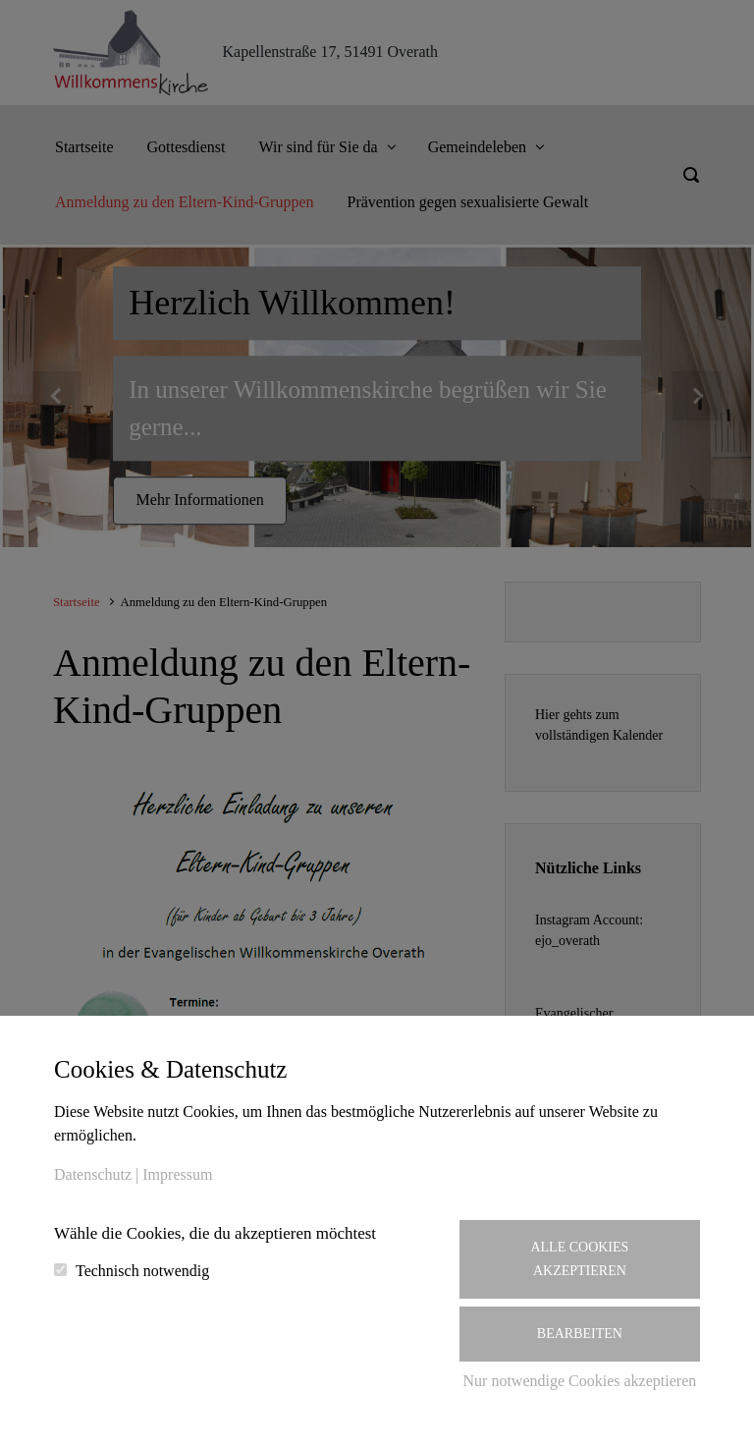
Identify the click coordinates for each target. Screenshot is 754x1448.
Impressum (177, 1174)
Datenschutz (93, 1174)
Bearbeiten (579, 1333)
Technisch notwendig (142, 1270)
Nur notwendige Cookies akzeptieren (580, 1380)
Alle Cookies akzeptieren (579, 1259)
